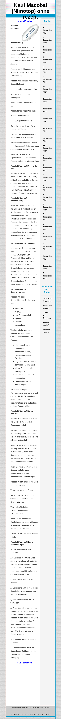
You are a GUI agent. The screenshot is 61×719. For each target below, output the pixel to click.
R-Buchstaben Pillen (47, 197)
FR (32, 714)
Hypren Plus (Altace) (47, 307)
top (57, 706)
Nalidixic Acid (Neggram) (47, 315)
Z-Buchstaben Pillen (47, 276)
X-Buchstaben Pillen (47, 256)
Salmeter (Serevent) (47, 331)
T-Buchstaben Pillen (47, 217)
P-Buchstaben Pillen (47, 177)
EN (25, 714)
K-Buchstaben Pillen (47, 128)
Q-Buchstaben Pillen (47, 187)
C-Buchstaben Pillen (47, 50)
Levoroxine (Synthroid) (47, 300)
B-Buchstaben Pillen (47, 40)
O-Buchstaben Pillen (47, 167)
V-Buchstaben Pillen (47, 236)
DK (16, 714)
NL (41, 714)
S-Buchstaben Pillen (47, 207)
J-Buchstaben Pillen (47, 118)
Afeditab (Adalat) (46, 324)
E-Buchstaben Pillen (47, 69)
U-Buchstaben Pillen (47, 226)
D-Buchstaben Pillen (47, 59)
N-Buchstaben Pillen (47, 158)
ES (20, 714)
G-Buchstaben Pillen (47, 89)
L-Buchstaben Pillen (47, 138)
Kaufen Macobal (24, 21)
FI (28, 714)
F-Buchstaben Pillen (47, 79)
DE (12, 714)
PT (44, 714)
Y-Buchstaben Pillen (47, 266)
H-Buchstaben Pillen (47, 99)
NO (36, 714)
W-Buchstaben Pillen (47, 246)
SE (48, 714)
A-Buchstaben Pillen (47, 30)
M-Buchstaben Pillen (47, 148)
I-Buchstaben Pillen (47, 109)
